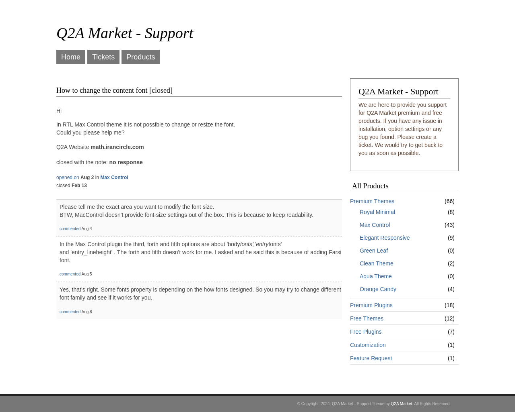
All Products (370, 186)
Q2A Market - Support (124, 32)
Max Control (375, 225)
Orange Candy (378, 289)
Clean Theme (376, 263)
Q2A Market (401, 404)
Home (70, 57)
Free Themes (366, 318)
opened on (67, 177)
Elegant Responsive (385, 238)
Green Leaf (374, 250)
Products (140, 57)
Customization (368, 345)
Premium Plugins (371, 305)
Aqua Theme (376, 276)
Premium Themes (372, 201)
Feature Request (371, 358)
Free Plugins (366, 331)
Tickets (103, 57)
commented (70, 228)
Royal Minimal (377, 212)
